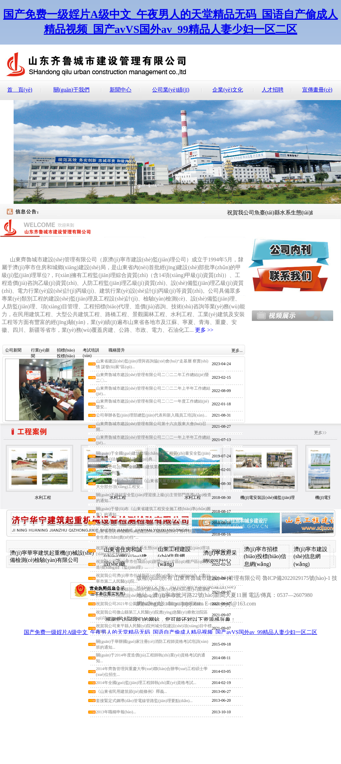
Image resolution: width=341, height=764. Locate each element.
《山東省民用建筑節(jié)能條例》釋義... (131, 691)
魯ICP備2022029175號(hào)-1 (296, 578)
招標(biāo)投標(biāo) (66, 351)
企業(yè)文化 (227, 90)
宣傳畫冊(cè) (317, 90)
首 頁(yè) (19, 90)
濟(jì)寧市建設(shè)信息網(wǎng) (311, 556)
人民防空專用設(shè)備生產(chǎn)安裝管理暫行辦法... (144, 523)
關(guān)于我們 (71, 90)
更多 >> (204, 330)
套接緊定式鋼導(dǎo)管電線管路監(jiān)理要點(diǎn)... (144, 700)
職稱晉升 (117, 350)
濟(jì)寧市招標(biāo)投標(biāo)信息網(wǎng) (265, 556)
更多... (237, 350)
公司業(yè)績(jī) (170, 90)
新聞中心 (120, 90)
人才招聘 (272, 90)
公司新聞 (13, 350)
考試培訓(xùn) (91, 351)
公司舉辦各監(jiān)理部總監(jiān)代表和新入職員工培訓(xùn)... (151, 415)
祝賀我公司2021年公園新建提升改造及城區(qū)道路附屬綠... (150, 603)
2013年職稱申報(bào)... (116, 712)
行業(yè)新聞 (40, 351)
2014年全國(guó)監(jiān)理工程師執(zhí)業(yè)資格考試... (146, 682)
